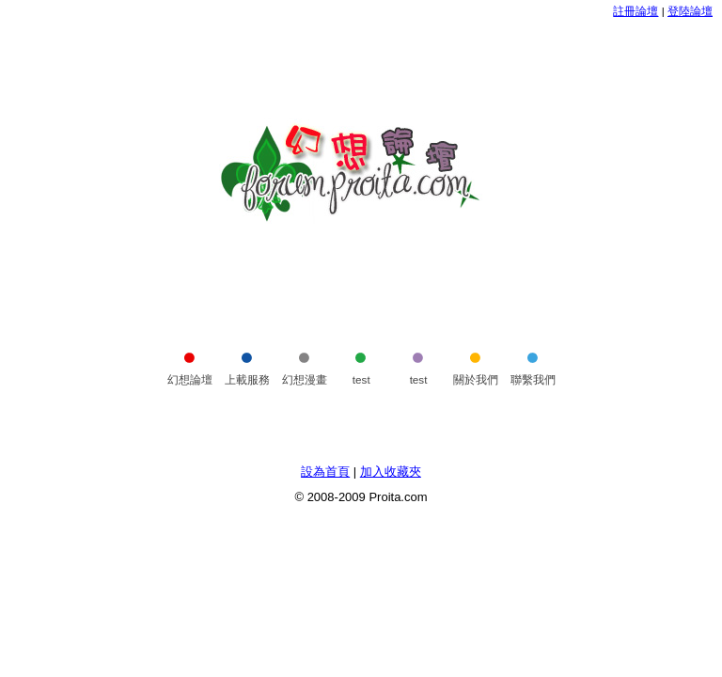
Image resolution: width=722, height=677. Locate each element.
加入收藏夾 (390, 471)
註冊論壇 (635, 11)
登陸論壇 (690, 11)
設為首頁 (325, 471)
